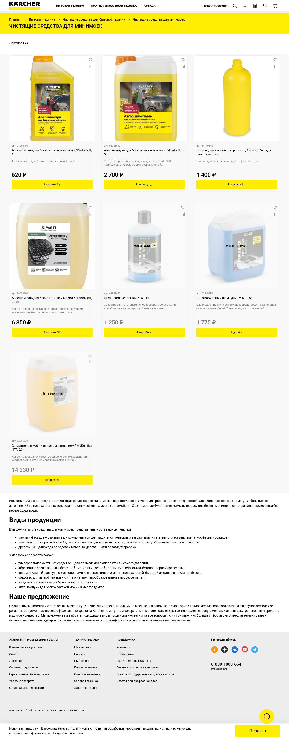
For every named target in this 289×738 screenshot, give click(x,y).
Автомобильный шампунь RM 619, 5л (224, 298)
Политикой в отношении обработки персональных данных (114, 728)
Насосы (79, 654)
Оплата (14, 654)
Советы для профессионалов (137, 681)
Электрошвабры (85, 687)
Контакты (123, 647)
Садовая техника (86, 681)
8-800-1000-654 (226, 664)
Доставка (15, 660)
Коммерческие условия (25, 647)
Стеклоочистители (87, 674)
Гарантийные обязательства (29, 674)
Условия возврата (21, 681)
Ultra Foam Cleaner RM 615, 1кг (126, 298)
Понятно (257, 730)
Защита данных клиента (134, 660)
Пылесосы (81, 660)
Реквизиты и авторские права (138, 667)
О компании (125, 654)
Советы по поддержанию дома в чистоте (145, 674)
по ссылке (77, 733)
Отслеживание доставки (26, 687)
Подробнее (144, 332)
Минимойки (82, 647)
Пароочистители (86, 667)
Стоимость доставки (23, 667)
